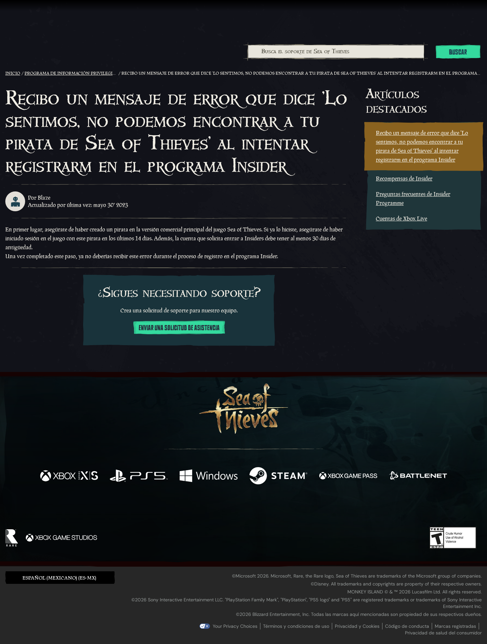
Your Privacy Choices (235, 626)
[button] (60, 577)
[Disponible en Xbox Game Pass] (348, 476)
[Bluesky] (307, 509)
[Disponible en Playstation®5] (138, 476)
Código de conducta (407, 626)
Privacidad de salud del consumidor (443, 633)
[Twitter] (194, 507)
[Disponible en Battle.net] (418, 476)
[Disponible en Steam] (278, 476)
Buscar (458, 52)
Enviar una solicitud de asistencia (179, 328)
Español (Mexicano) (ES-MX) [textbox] (59, 578)
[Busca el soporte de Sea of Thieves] (336, 51)
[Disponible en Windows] (208, 476)
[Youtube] (242, 508)
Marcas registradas (455, 626)
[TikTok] (289, 508)
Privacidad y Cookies (357, 626)
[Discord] (270, 509)
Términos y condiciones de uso (296, 626)
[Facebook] (177, 507)
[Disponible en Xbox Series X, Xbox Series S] (69, 476)
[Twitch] (214, 508)
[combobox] (336, 51)
